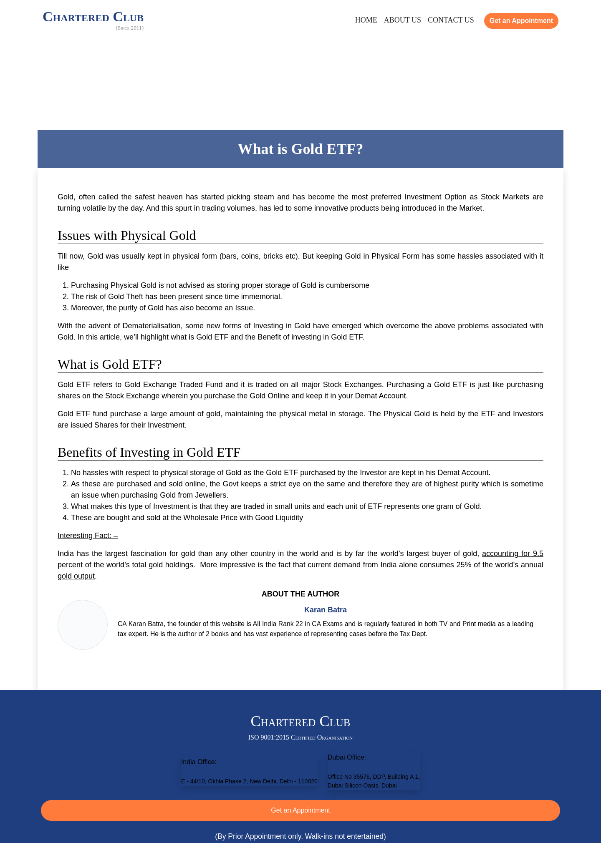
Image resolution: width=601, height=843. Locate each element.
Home (366, 20)
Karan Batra (325, 610)
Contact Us (451, 20)
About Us (402, 20)
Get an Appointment (521, 20)
